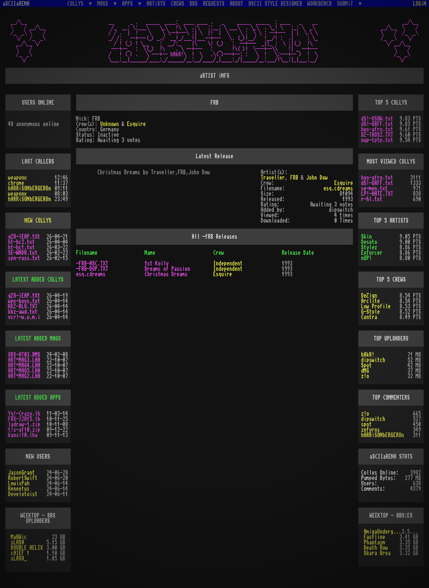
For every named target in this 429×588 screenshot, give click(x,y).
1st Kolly (156, 263)
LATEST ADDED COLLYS (37, 279)
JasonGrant (21, 472)
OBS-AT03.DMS (24, 354)
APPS (128, 3)
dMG (365, 370)
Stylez (369, 247)
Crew (218, 252)
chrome (16, 183)
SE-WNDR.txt (23, 252)
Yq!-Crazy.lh (24, 413)
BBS (194, 3)
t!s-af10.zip (24, 429)
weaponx (17, 177)
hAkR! (367, 354)
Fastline (374, 537)
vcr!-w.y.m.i (24, 317)
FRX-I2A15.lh (24, 419)
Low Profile (375, 306)
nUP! (366, 258)
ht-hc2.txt (21, 242)
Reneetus (18, 488)
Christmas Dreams (165, 274)
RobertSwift (23, 478)
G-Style (370, 311)
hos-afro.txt (377, 129)
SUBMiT (346, 3)
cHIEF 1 (20, 553)
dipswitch (373, 360)
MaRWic (19, 537)
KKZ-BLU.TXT (23, 306)
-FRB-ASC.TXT (92, 263)
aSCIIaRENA (16, 3)
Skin (366, 236)
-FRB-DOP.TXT (92, 269)
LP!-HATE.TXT (377, 193)
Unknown (109, 124)
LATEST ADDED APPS (38, 397)
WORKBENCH (320, 3)
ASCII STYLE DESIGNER (275, 3)
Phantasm (374, 542)
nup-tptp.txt (377, 140)
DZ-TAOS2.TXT (377, 134)
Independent (228, 263)
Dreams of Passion (167, 269)
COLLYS (76, 3)
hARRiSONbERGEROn (29, 188)
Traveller (273, 177)
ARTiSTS (156, 3)
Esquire (136, 124)
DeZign (369, 295)
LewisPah (18, 483)
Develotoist (23, 494)
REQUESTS (214, 3)
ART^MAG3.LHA (24, 360)
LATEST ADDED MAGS (38, 338)
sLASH (17, 542)
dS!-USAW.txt (377, 118)
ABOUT (236, 3)
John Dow (317, 177)
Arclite (370, 301)
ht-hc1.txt (21, 247)
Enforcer (371, 252)
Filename (87, 252)
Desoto (369, 242)
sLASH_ (19, 558)
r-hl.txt (371, 199)
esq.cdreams (338, 188)
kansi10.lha (23, 435)
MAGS (104, 3)
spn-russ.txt (24, 258)
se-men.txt (374, 188)
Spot (366, 365)
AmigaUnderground (383, 531)
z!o (365, 376)
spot (366, 424)
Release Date (298, 252)
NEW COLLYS (37, 220)
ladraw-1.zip (24, 424)
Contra (369, 317)
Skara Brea (377, 553)
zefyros (370, 429)
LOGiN (419, 3)
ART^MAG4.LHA (24, 365)
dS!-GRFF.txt (377, 124)
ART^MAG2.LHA (24, 376)
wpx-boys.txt (24, 301)
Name (149, 252)
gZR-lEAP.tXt (24, 236)
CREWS (177, 3)
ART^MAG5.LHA (24, 370)
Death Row (376, 547)
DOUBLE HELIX (27, 547)
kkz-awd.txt (23, 311)
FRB (294, 177)
